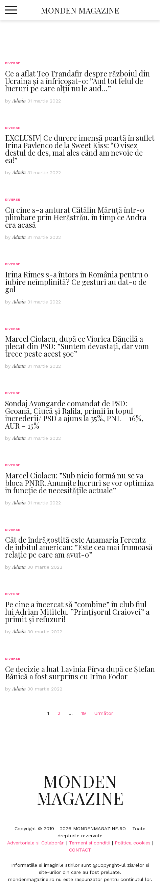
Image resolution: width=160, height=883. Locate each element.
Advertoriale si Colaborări (36, 842)
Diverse (12, 63)
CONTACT (80, 850)
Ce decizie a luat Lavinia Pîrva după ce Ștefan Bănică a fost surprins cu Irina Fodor (80, 672)
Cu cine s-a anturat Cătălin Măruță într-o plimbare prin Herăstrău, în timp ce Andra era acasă (75, 217)
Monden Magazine (80, 10)
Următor (103, 713)
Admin (19, 100)
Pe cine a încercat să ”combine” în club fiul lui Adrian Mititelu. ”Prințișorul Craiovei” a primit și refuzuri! (77, 611)
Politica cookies (133, 842)
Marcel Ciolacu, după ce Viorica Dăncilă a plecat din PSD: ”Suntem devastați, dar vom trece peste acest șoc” (77, 346)
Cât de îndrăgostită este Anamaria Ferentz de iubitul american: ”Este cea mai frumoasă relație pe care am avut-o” (79, 547)
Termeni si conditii (89, 842)
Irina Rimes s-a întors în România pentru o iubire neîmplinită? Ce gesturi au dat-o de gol (76, 281)
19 (83, 713)
